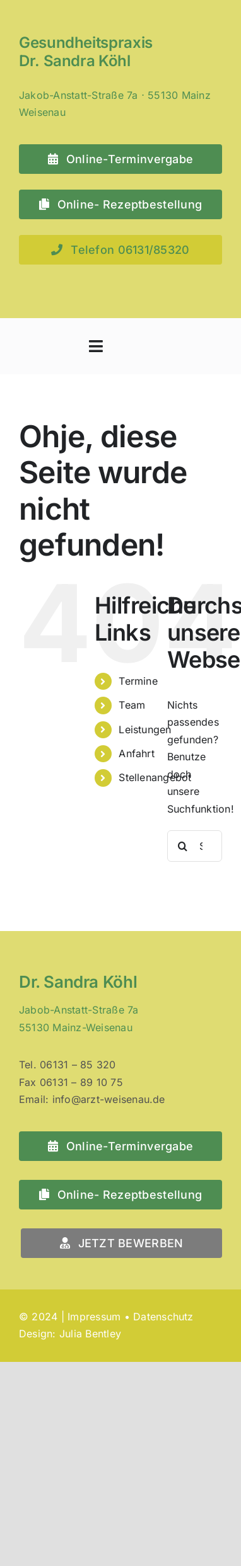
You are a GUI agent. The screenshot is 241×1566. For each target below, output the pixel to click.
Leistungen (145, 729)
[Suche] (183, 846)
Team (132, 705)
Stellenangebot (155, 777)
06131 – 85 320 (77, 1064)
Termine (138, 681)
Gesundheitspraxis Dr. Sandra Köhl (86, 51)
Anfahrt (137, 753)
